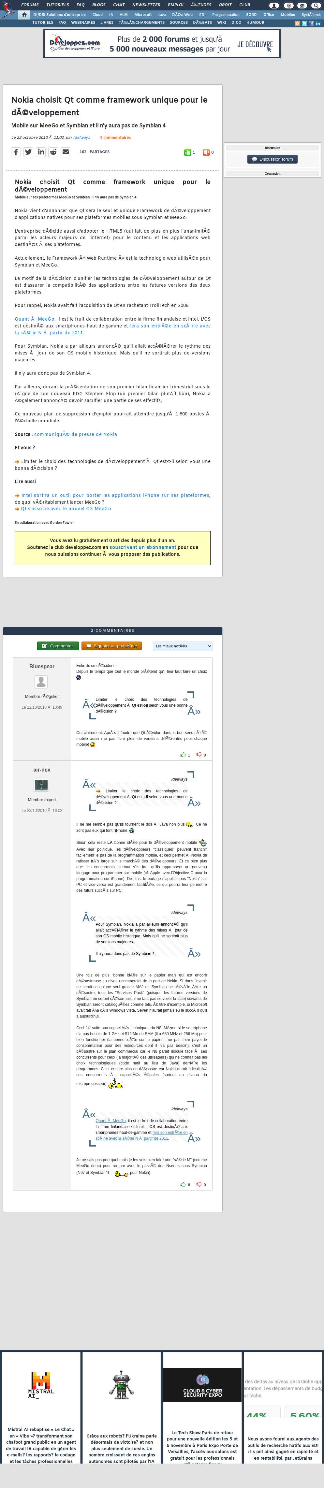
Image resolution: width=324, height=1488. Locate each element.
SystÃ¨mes (311, 15)
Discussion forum (272, 159)
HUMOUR (255, 23)
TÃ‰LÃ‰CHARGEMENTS (142, 23)
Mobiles (288, 15)
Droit (225, 5)
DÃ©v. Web (182, 15)
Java (162, 15)
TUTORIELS (42, 23)
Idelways (81, 137)
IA (111, 15)
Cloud (97, 15)
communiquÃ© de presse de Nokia (75, 435)
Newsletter (146, 5)
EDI (202, 15)
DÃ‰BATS (202, 23)
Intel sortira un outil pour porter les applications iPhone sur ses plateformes (115, 496)
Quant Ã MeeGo (34, 319)
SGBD (251, 15)
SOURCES (179, 23)
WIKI (221, 23)
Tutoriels (57, 5)
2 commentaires (115, 138)
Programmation (226, 15)
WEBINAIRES (83, 23)
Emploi (175, 5)
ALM (124, 15)
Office (268, 15)
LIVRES (106, 23)
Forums (30, 5)
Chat (118, 5)
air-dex (41, 770)
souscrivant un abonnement (143, 548)
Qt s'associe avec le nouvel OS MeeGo (66, 509)
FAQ (80, 5)
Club (244, 5)
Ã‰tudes (201, 5)
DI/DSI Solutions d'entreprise (59, 15)
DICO (236, 23)
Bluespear (41, 666)
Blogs (99, 5)
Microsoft (143, 15)
